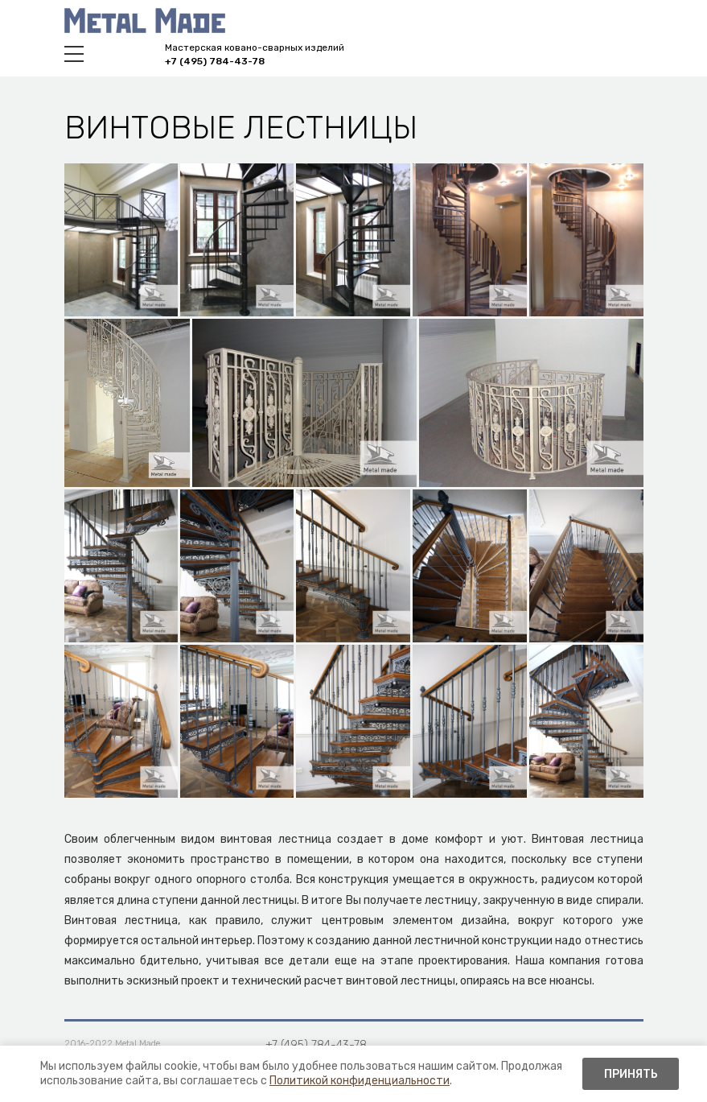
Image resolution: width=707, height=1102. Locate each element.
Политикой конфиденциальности (359, 1081)
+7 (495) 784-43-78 (215, 61)
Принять (631, 1074)
